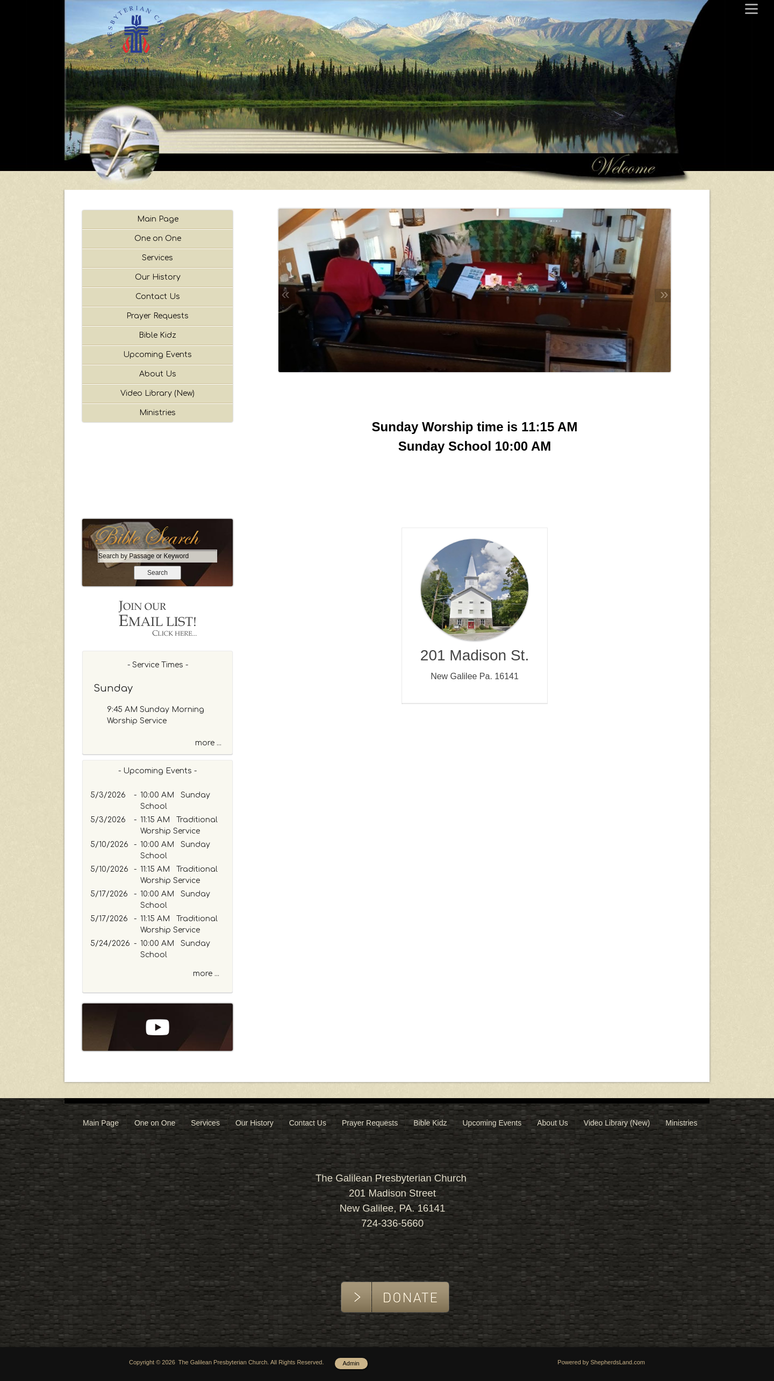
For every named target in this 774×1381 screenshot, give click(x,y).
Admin (351, 1363)
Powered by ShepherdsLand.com (601, 1362)
